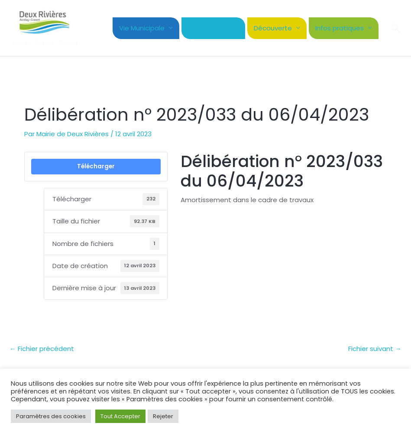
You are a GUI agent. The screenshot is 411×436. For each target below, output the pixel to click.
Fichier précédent (42, 348)
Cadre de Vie (209, 28)
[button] (395, 28)
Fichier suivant (374, 348)
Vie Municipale (142, 28)
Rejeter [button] (163, 416)
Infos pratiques (339, 28)
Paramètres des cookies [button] (51, 416)
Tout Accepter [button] (120, 416)
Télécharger (96, 166)
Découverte (273, 28)
